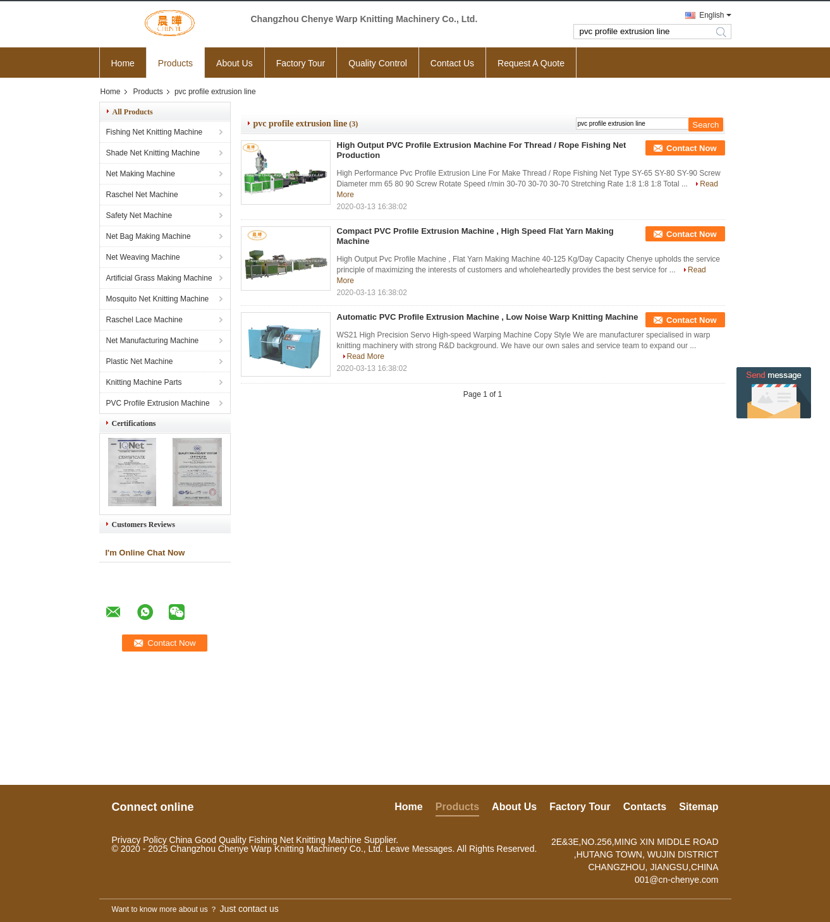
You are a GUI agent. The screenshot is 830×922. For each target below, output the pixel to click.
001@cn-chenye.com (677, 880)
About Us (234, 63)
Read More (365, 356)
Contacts (644, 806)
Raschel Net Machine (142, 194)
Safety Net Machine (139, 215)
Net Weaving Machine (143, 257)
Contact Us (452, 63)
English (711, 15)
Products (175, 63)
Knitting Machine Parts (144, 382)
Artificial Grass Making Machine (159, 278)
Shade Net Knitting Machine (153, 153)
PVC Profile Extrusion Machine (158, 403)
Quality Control (377, 63)
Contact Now (691, 148)
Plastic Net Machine (139, 361)
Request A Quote (531, 63)
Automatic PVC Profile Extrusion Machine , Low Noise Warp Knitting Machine (487, 317)
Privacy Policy (139, 840)
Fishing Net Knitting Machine (154, 132)
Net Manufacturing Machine (152, 340)
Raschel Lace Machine (144, 319)
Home (123, 63)
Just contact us (248, 909)
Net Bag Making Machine (148, 236)
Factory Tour (301, 63)
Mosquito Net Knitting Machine (157, 298)
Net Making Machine (140, 173)
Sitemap (698, 806)
